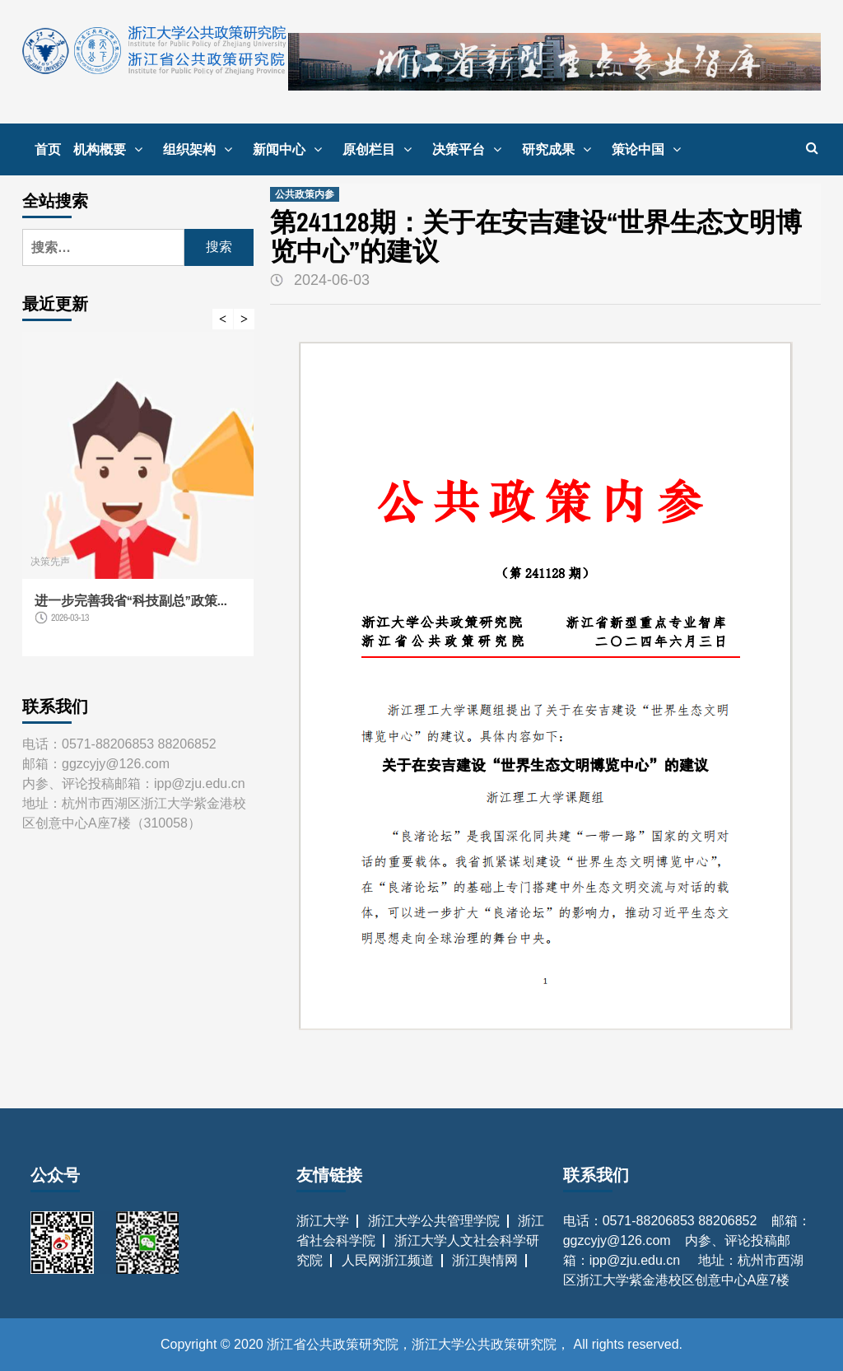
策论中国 (650, 149)
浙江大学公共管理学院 (434, 1221)
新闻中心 (291, 149)
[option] (138, 502)
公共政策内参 (304, 194)
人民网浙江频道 (388, 1260)
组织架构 (201, 149)
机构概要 (112, 149)
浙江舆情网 (485, 1260)
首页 (48, 149)
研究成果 (560, 149)
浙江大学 (322, 1221)
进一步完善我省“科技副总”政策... (131, 600)
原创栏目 (381, 149)
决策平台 (471, 149)
